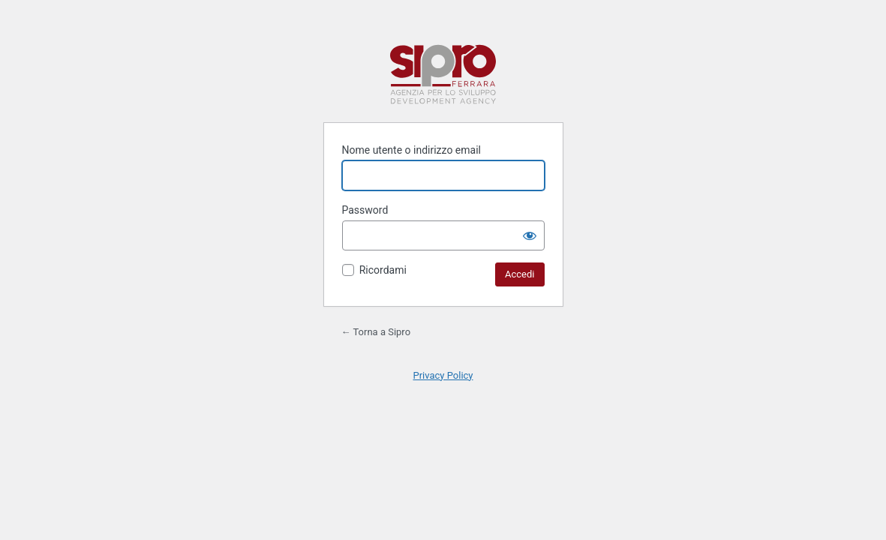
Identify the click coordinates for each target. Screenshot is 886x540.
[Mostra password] (530, 235)
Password (365, 210)
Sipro (443, 74)
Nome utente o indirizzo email (411, 150)
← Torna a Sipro (376, 332)
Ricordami (383, 270)
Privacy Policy (443, 375)
